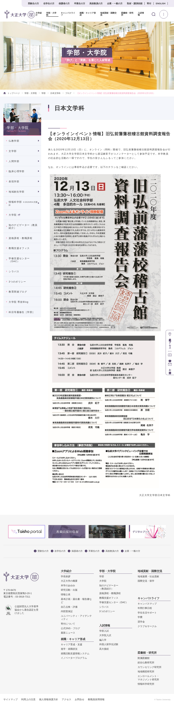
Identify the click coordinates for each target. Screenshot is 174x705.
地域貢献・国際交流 (108, 14)
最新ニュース (68, 632)
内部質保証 (67, 611)
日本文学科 (55, 93)
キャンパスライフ (68, 14)
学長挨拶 (65, 576)
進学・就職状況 (69, 649)
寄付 (149, 3)
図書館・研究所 (127, 14)
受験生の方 (33, 3)
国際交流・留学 (146, 580)
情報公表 (65, 594)
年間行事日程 (145, 608)
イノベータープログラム (74, 658)
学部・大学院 (51, 14)
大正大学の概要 (69, 580)
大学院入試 (105, 635)
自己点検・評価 (69, 607)
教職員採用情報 (96, 699)
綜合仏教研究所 (146, 662)
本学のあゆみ (68, 585)
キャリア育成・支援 (71, 644)
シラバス (14, 271)
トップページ (11, 93)
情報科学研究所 (146, 684)
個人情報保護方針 (48, 699)
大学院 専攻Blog (18, 302)
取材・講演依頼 (134, 3)
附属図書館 (144, 658)
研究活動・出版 (69, 589)
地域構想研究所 (146, 671)
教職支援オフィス (19, 248)
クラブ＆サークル (147, 626)
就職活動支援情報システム (75, 653)
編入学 (102, 639)
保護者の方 (64, 3)
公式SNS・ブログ (70, 628)
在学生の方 (48, 3)
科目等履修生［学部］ (22, 312)
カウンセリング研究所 (149, 667)
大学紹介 (39, 14)
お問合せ (79, 699)
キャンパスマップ (147, 603)
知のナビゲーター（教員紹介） (23, 226)
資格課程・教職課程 (20, 238)
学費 (140, 617)
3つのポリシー (17, 281)
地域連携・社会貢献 (148, 576)
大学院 (14, 214)
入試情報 (141, 14)
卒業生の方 (79, 3)
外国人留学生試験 (108, 644)
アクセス (66, 699)
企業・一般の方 (115, 3)
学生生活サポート (147, 612)
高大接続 (104, 649)
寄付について (68, 623)
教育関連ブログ (18, 291)
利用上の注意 (28, 699)
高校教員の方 (96, 3)
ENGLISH (161, 3)
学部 (43, 93)
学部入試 (104, 630)
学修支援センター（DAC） (19, 260)
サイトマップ (10, 699)
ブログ (68, 93)
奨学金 (141, 621)
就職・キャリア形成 (88, 14)
